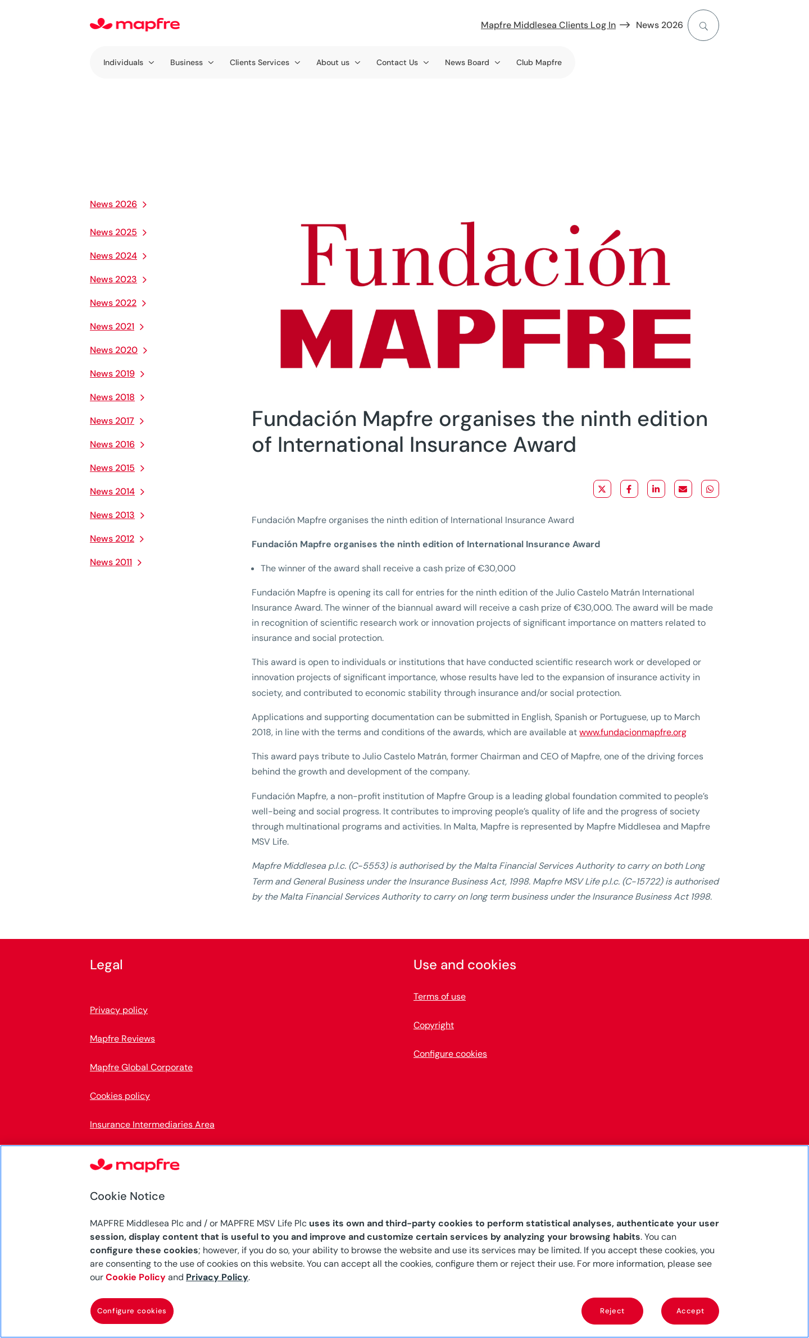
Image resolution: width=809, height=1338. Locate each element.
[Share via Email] (683, 489)
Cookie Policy (136, 1277)
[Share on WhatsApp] (710, 489)
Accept (690, 1311)
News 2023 (113, 279)
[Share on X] (602, 489)
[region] (404, 1241)
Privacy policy (119, 1010)
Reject (612, 1311)
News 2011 (111, 562)
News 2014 (112, 491)
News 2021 (112, 326)
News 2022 (113, 303)
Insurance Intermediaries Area (152, 1124)
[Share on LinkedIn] (656, 489)
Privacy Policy (217, 1277)
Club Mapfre (539, 62)
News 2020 (114, 350)
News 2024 (113, 256)
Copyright (433, 1025)
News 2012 (112, 538)
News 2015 (112, 468)
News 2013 (112, 515)
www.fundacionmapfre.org (633, 732)
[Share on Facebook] (629, 489)
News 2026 (659, 25)
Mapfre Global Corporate (141, 1067)
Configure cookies (450, 1054)
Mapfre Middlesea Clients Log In (548, 25)
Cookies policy (120, 1096)
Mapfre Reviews (122, 1038)
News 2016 (112, 444)
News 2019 (112, 373)
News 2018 (112, 397)
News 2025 (113, 232)
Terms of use (439, 996)
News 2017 (112, 421)
